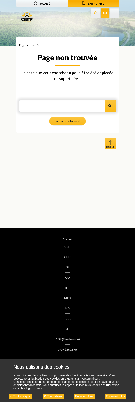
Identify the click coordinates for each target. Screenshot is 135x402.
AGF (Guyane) (67, 349)
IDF (67, 288)
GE (67, 267)
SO (67, 329)
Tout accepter (21, 396)
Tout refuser (53, 396)
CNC (67, 257)
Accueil (67, 239)
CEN (67, 246)
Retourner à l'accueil (67, 121)
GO (67, 277)
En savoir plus (115, 396)
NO (67, 308)
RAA (68, 318)
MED (67, 298)
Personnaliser (84, 396)
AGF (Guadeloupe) (67, 339)
